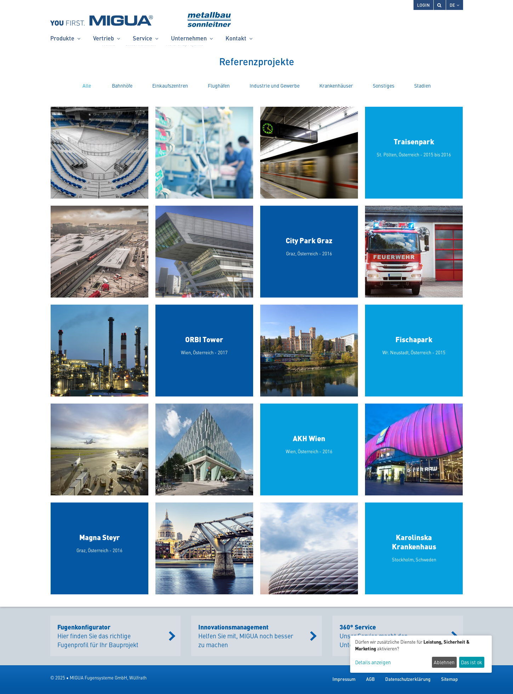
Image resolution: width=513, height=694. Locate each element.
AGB (370, 679)
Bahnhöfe (122, 85)
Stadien (422, 85)
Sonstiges (383, 85)
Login (423, 5)
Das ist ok (471, 662)
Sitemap (449, 679)
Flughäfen (219, 85)
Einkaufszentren (170, 85)
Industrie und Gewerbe (275, 85)
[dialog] (421, 654)
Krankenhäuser (336, 85)
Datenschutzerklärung (408, 679)
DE (455, 5)
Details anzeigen (373, 662)
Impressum (343, 679)
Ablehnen (444, 662)
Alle (86, 85)
